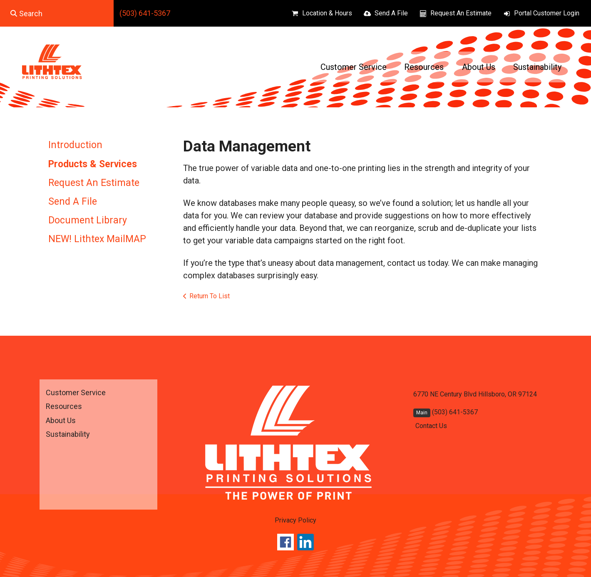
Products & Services (92, 164)
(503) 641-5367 (144, 13)
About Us (478, 67)
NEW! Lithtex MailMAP (97, 239)
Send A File (391, 13)
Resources (424, 67)
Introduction (75, 145)
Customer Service (353, 67)
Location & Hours (327, 13)
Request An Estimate (461, 13)
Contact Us (431, 426)
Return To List (209, 296)
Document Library (87, 220)
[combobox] (57, 13)
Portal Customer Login (546, 13)
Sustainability (537, 67)
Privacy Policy (295, 520)
